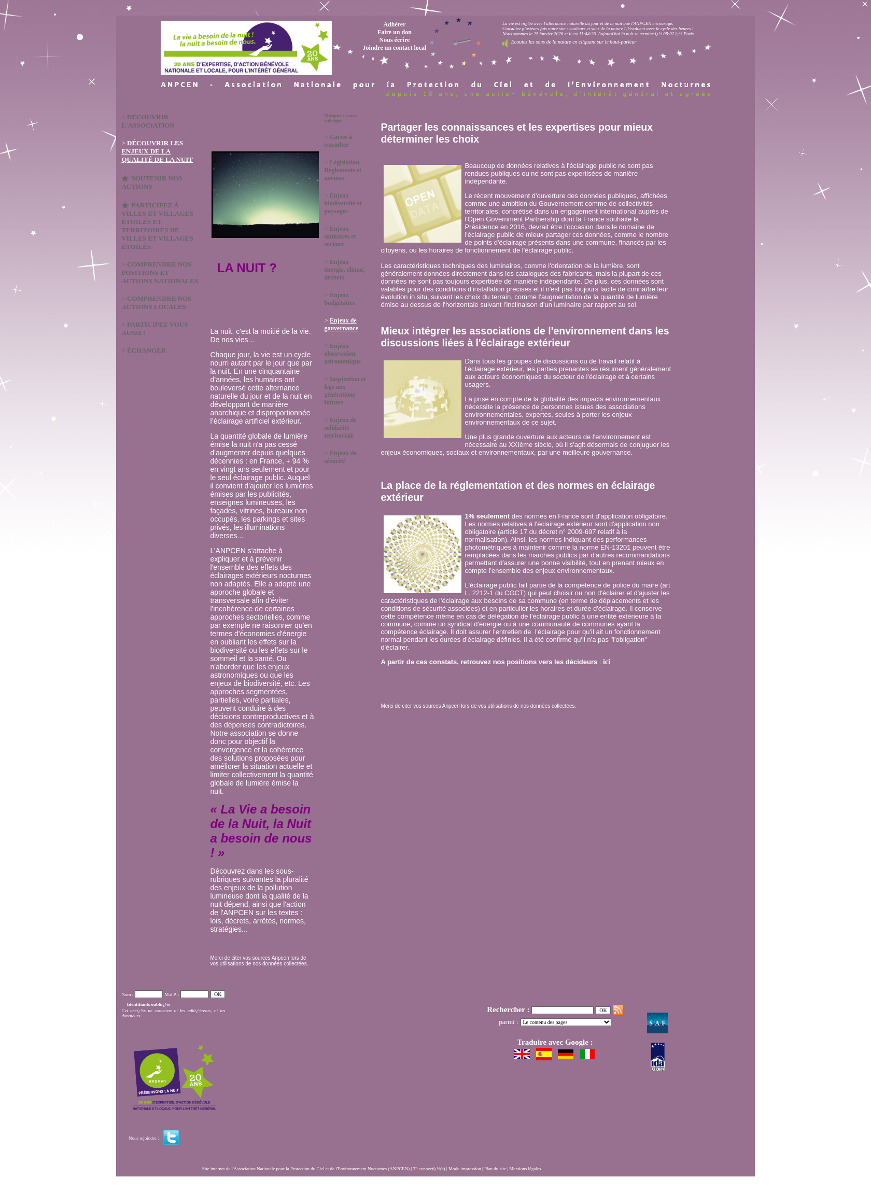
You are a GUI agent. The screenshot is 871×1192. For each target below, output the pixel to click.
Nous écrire (395, 40)
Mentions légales (525, 1168)
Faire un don (394, 32)
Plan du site (495, 1168)
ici (605, 662)
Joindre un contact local (395, 47)
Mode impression (464, 1168)
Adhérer (394, 24)
